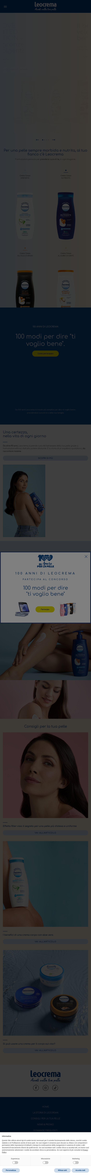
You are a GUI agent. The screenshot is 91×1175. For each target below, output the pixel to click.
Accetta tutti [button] (80, 1170)
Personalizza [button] (11, 1170)
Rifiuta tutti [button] (62, 1170)
